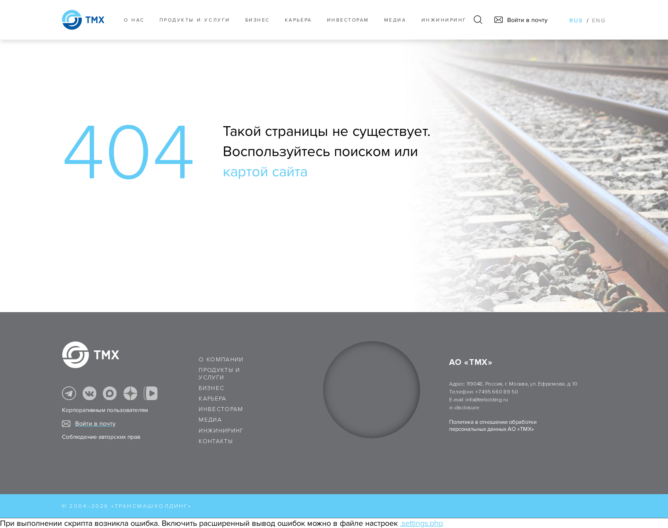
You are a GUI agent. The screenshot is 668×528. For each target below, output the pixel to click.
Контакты (216, 441)
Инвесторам (348, 20)
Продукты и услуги (195, 20)
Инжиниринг (444, 20)
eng (599, 20)
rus (576, 20)
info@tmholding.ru (486, 400)
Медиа (395, 20)
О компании (221, 359)
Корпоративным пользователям (105, 410)
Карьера (298, 20)
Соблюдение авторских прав (101, 437)
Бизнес (211, 388)
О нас (134, 20)
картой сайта (265, 172)
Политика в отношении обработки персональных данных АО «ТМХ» (493, 426)
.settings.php (421, 523)
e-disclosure (464, 407)
